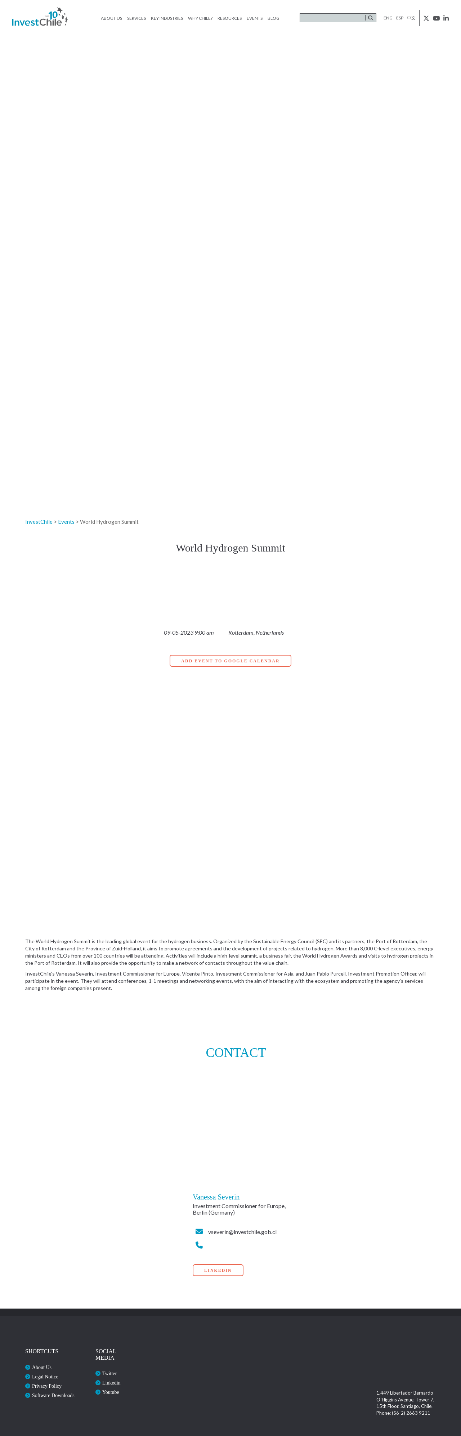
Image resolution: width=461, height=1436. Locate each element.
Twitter (109, 1373)
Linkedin (111, 1383)
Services (136, 18)
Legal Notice (45, 1376)
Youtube (110, 1392)
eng (388, 18)
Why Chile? (200, 18)
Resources (230, 18)
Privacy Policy (47, 1386)
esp (399, 18)
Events (255, 18)
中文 (411, 18)
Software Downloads (53, 1395)
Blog (273, 18)
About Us (111, 18)
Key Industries (167, 18)
